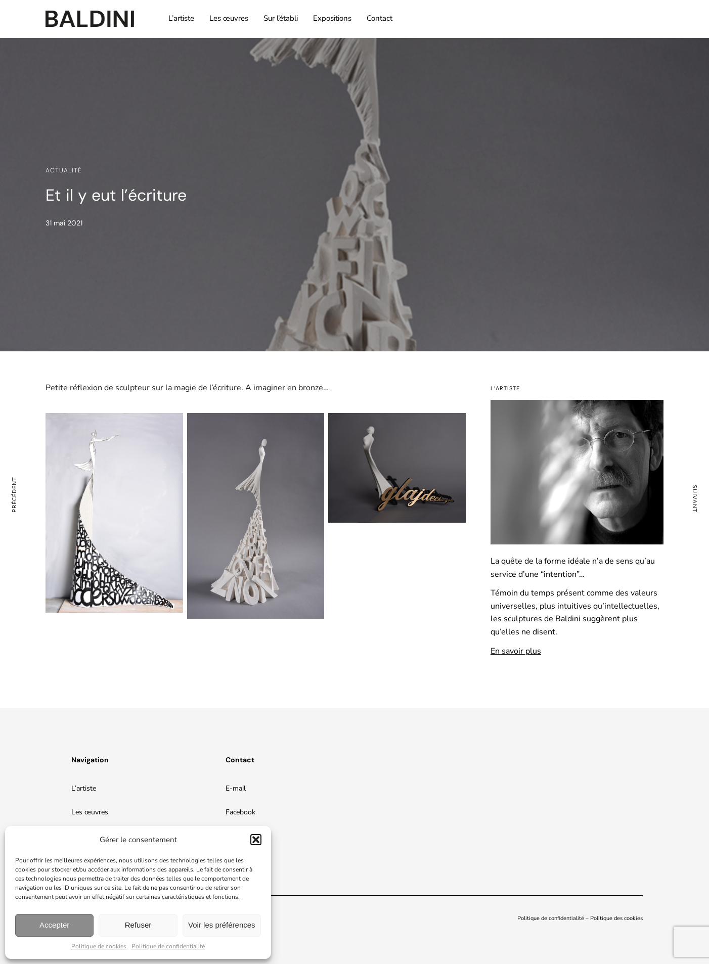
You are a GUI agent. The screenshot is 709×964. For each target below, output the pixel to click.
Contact (379, 18)
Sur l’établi (280, 18)
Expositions (332, 18)
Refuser (138, 925)
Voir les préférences (221, 925)
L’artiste (181, 18)
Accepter (54, 925)
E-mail (236, 788)
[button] (256, 840)
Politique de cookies (98, 946)
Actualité (64, 170)
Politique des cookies (616, 918)
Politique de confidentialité (168, 946)
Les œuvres (228, 18)
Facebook (240, 812)
